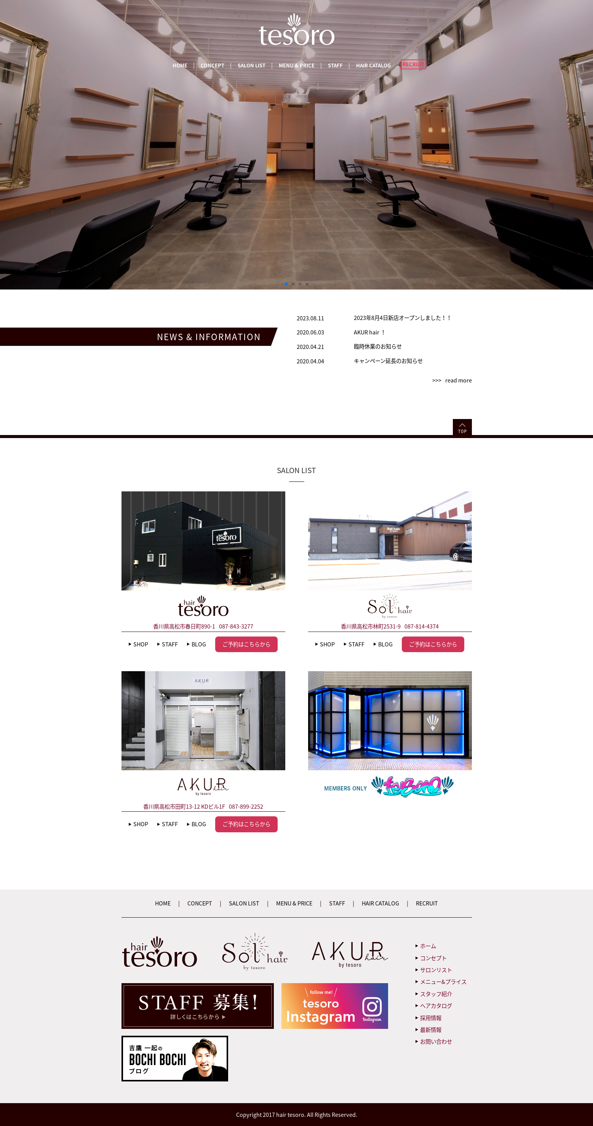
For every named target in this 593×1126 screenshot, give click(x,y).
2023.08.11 (310, 318)
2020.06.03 (310, 332)
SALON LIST (251, 65)
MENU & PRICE (297, 65)
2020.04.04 (310, 361)
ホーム (428, 946)
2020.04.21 (310, 347)
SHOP (140, 644)
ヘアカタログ (436, 1005)
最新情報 (430, 1029)
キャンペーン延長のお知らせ (388, 361)
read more (458, 380)
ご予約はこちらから (246, 644)
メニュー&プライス (443, 981)
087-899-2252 (246, 806)
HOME (180, 65)
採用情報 (430, 1018)
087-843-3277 (236, 626)
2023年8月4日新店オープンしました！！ (403, 317)
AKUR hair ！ (370, 332)
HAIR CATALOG (373, 65)
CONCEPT (212, 65)
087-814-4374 (421, 626)
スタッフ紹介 (436, 994)
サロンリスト (436, 970)
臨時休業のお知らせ (378, 346)
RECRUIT (413, 64)
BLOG (199, 644)
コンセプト (433, 958)
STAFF (335, 65)
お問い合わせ (436, 1041)
